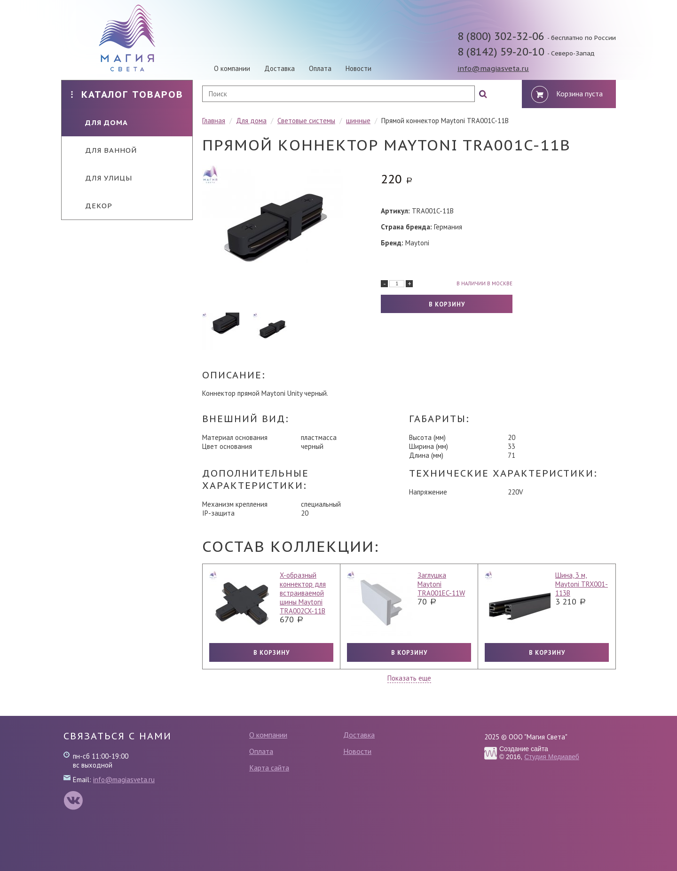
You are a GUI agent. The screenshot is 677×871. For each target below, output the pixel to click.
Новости (358, 68)
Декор (91, 205)
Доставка (279, 68)
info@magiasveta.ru (493, 68)
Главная (213, 120)
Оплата (320, 68)
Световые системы (306, 120)
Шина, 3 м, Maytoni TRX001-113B (581, 584)
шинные (358, 120)
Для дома (99, 122)
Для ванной (104, 150)
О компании (232, 68)
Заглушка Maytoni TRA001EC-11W (441, 584)
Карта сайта (269, 767)
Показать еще (409, 678)
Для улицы (101, 177)
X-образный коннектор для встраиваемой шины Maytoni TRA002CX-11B (303, 593)
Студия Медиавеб (551, 757)
